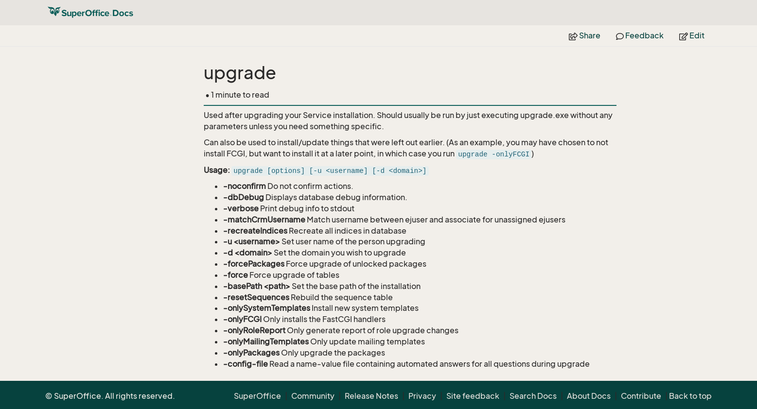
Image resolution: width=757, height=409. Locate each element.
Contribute (641, 396)
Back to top (690, 396)
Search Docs (533, 396)
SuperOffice (257, 396)
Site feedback (472, 396)
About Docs (589, 396)
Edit (691, 35)
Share (584, 35)
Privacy (422, 396)
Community (312, 396)
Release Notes (371, 396)
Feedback (640, 35)
